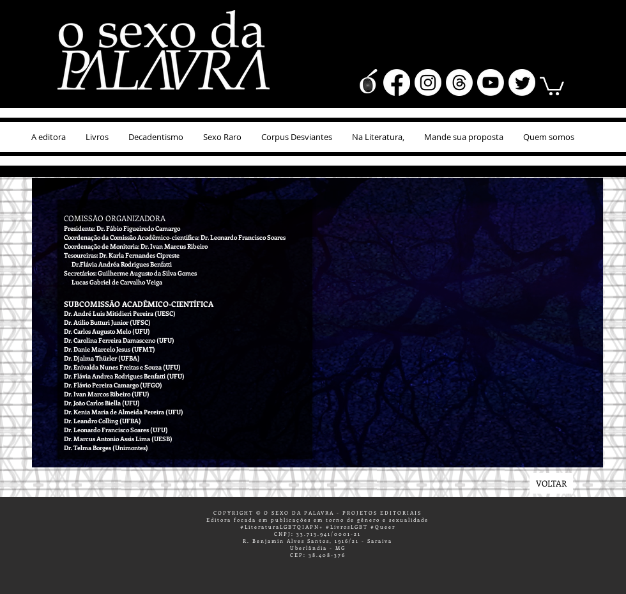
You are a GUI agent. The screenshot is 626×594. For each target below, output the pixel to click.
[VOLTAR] (551, 483)
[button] (552, 85)
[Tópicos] (459, 82)
